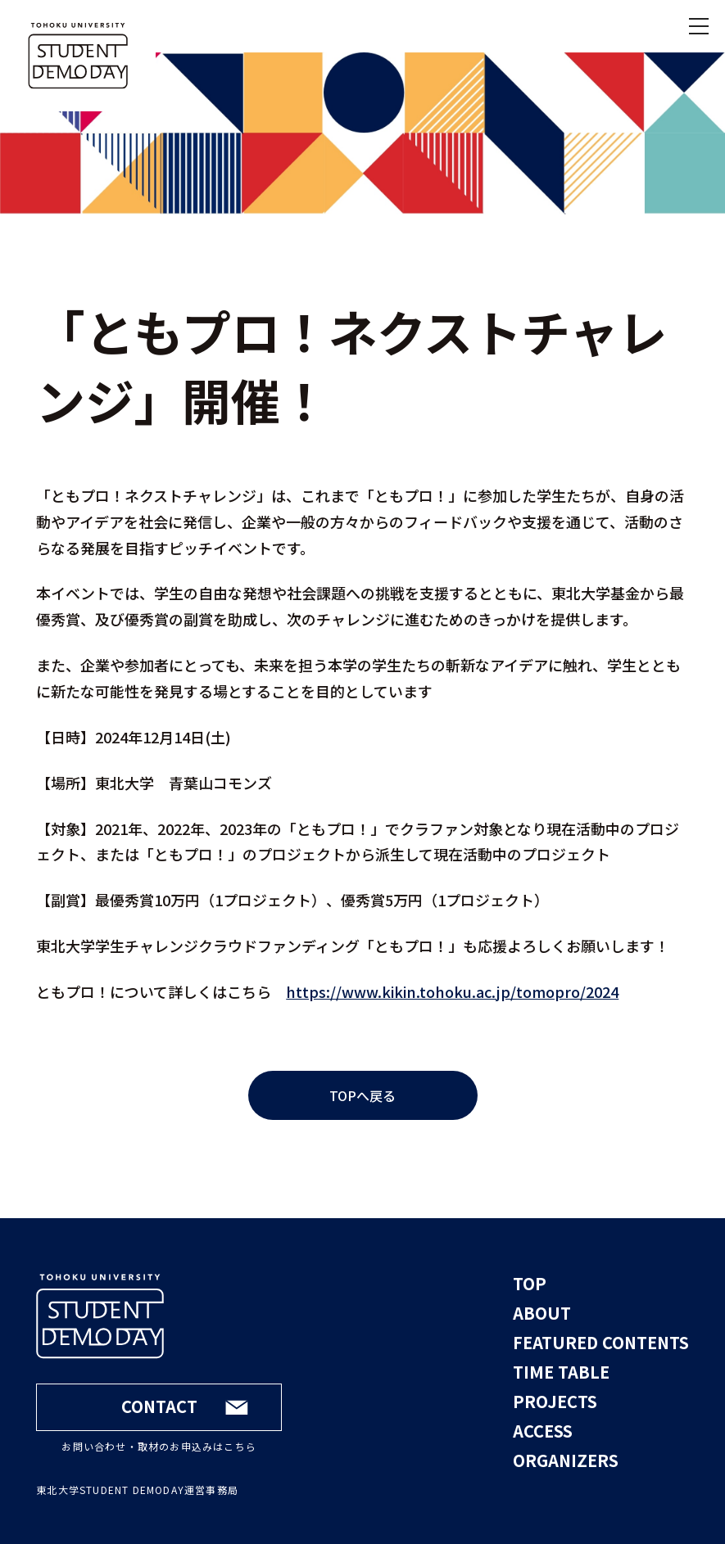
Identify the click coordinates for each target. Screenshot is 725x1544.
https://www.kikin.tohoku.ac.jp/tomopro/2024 (452, 991)
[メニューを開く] (698, 26)
